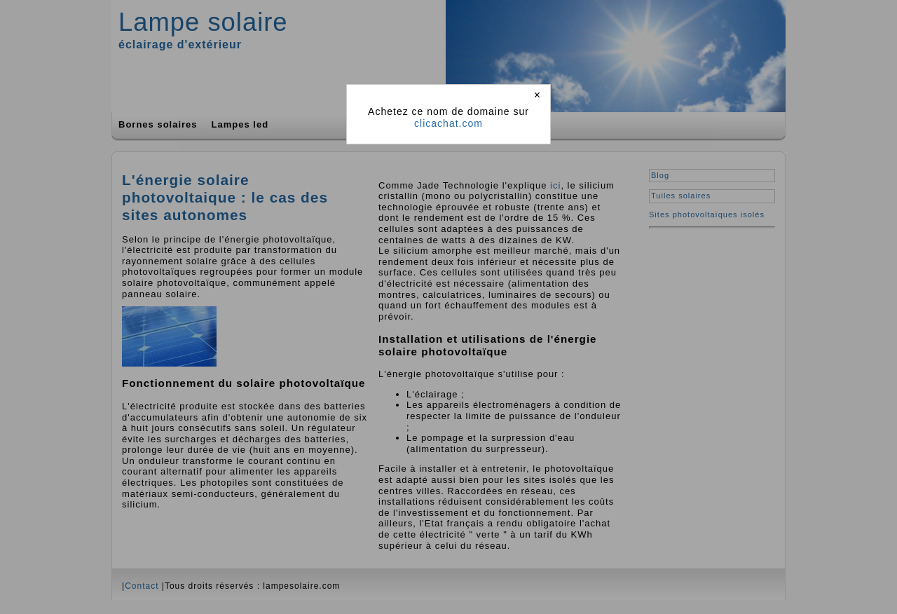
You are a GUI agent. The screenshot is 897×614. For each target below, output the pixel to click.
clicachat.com (448, 123)
